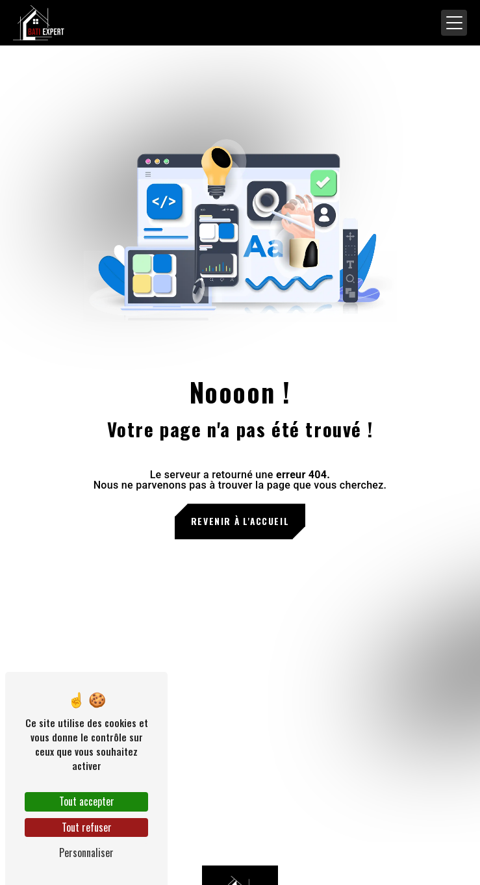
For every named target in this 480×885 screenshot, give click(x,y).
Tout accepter (86, 801)
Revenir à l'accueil (240, 521)
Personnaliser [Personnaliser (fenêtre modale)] (86, 852)
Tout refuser (87, 827)
